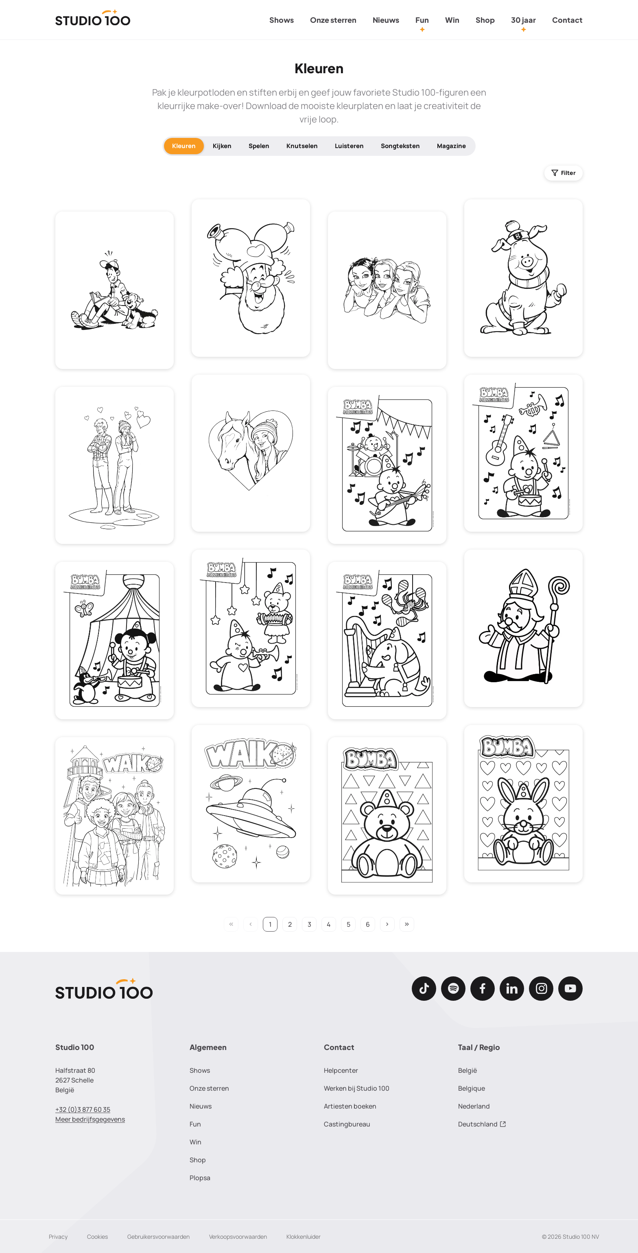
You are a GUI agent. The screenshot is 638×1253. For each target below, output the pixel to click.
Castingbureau (347, 1124)
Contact (567, 19)
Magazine (451, 146)
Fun (422, 19)
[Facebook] (482, 988)
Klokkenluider (303, 1236)
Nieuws (386, 19)
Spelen (259, 146)
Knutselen (302, 146)
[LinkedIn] (512, 988)
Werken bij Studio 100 (356, 1088)
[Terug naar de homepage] (93, 20)
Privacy (58, 1236)
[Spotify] (453, 988)
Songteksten (400, 146)
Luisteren (349, 146)
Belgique (471, 1088)
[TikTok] (424, 988)
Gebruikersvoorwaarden (158, 1236)
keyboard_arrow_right (387, 924)
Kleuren (184, 146)
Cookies (97, 1236)
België (467, 1070)
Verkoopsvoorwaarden (238, 1236)
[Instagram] (541, 988)
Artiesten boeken (350, 1106)
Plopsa (200, 1177)
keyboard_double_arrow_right (407, 924)
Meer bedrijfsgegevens (90, 1119)
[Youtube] (570, 988)
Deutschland (482, 1124)
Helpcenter (341, 1070)
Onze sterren (333, 19)
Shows (281, 19)
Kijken (222, 146)
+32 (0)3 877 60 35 (82, 1109)
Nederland (474, 1106)
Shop (485, 19)
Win (452, 19)
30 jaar (523, 19)
